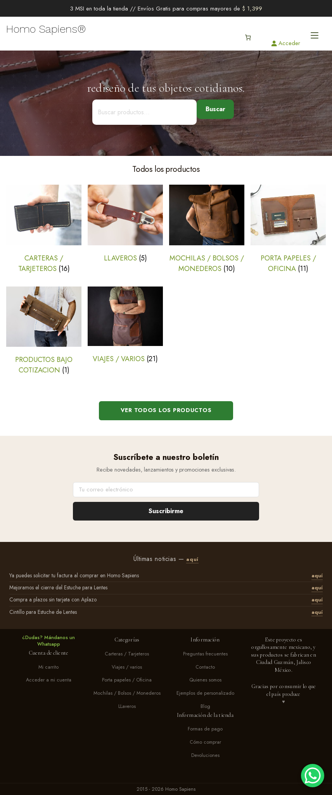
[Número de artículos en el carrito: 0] (247, 37)
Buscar (215, 109)
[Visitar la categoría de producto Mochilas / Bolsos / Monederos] (206, 229)
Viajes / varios (127, 667)
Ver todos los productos (166, 410)
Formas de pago (205, 729)
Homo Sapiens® (46, 29)
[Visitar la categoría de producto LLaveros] (125, 224)
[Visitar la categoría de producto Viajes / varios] (125, 326)
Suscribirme (166, 511)
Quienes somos (205, 680)
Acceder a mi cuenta (48, 680)
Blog (205, 706)
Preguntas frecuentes (205, 654)
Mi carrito (48, 667)
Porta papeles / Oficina (127, 680)
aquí (192, 559)
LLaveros (127, 706)
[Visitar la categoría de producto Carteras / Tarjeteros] (43, 229)
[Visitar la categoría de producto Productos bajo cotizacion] (43, 331)
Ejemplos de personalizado (205, 693)
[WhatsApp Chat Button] (312, 775)
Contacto (205, 667)
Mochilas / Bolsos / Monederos (127, 693)
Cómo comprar (205, 742)
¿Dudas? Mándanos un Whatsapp (48, 641)
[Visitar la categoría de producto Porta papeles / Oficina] (288, 229)
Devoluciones (205, 755)
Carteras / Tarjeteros (127, 654)
